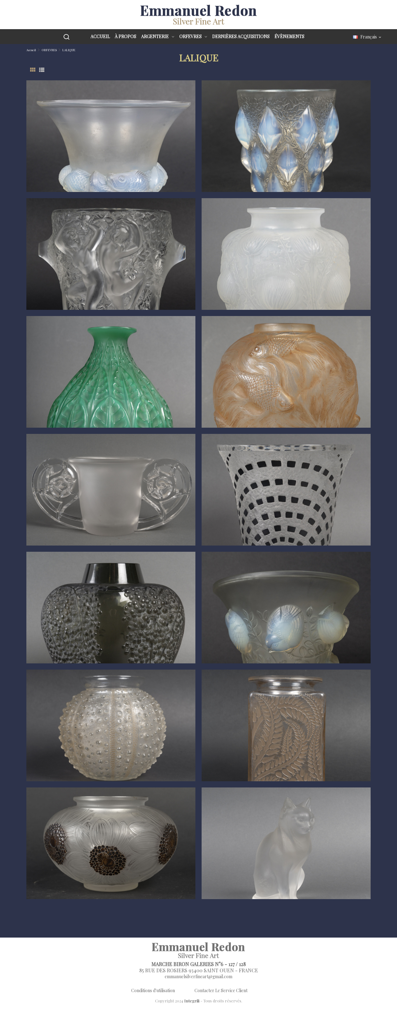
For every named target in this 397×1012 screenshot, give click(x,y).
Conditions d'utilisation (153, 990)
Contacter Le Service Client (221, 990)
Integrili (191, 1000)
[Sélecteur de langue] (367, 37)
